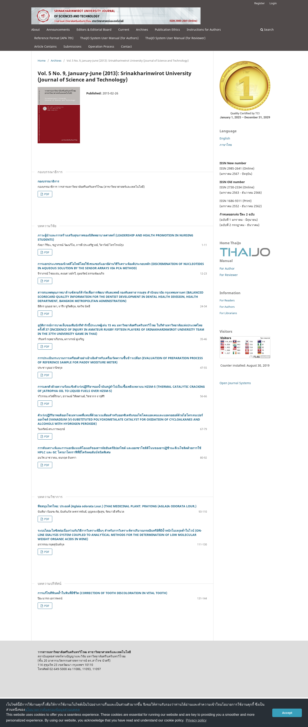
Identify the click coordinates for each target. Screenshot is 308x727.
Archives (142, 30)
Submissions (72, 46)
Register (259, 3)
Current (123, 30)
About (35, 30)
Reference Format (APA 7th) (53, 38)
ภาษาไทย (226, 145)
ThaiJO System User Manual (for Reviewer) (175, 38)
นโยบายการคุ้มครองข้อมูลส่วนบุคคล (52, 709)
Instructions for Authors (204, 30)
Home (41, 60)
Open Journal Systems (235, 383)
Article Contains (45, 46)
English (225, 138)
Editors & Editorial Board (94, 30)
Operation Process (101, 46)
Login (273, 3)
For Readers (227, 300)
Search (267, 30)
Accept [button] (287, 713)
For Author (227, 268)
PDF (46, 194)
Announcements (58, 30)
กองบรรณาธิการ (48, 181)
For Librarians (228, 313)
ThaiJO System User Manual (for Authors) (109, 38)
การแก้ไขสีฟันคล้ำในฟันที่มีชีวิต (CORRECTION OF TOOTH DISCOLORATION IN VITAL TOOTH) (102, 593)
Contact (126, 46)
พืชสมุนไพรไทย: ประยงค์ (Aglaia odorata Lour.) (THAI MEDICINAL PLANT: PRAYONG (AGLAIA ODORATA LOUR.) (117, 506)
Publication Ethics (167, 30)
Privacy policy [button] (196, 720)
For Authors (227, 307)
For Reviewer (229, 275)
